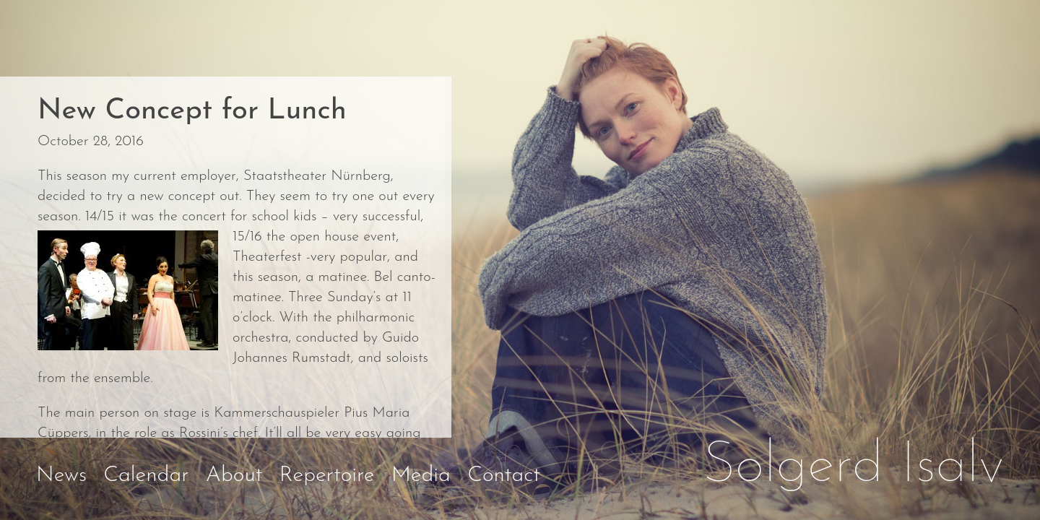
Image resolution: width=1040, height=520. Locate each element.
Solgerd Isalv (853, 466)
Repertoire (327, 475)
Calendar (145, 475)
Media (421, 475)
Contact (503, 475)
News (61, 475)
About (234, 475)
